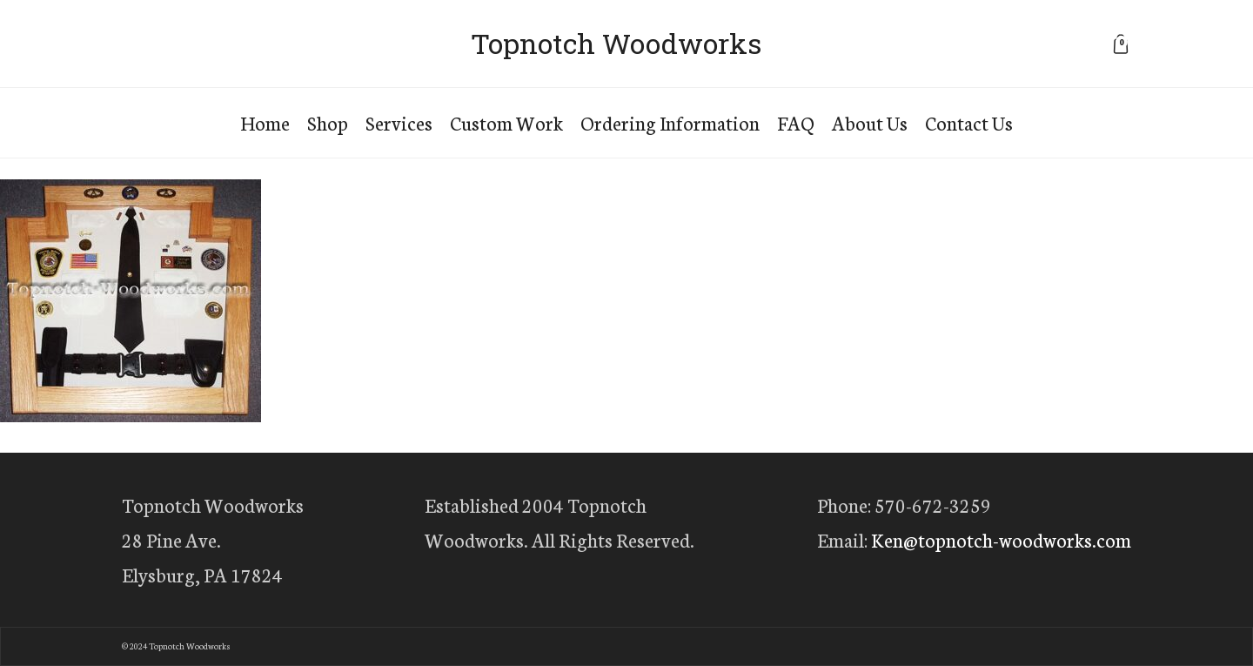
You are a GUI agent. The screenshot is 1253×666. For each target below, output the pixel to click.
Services (398, 122)
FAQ (795, 122)
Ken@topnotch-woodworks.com (1001, 539)
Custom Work (506, 122)
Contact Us (969, 122)
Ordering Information (670, 122)
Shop (327, 122)
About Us (870, 122)
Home (265, 122)
